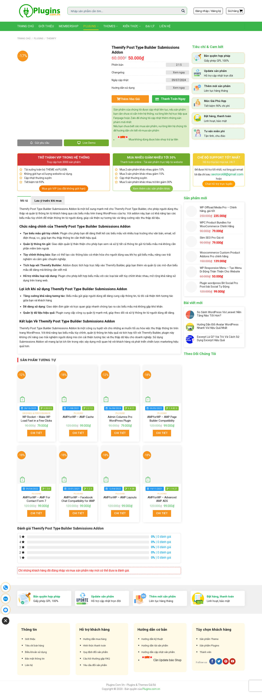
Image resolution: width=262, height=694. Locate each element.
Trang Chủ (25, 26)
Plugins (91, 26)
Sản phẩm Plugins (209, 645)
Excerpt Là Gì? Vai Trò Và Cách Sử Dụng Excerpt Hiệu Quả (218, 338)
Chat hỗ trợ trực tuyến (218, 184)
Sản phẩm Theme (209, 638)
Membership (68, 26)
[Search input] (125, 11)
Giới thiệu (46, 26)
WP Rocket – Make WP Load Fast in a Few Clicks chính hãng (36, 420)
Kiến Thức (132, 26)
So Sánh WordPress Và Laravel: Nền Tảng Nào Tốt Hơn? (219, 313)
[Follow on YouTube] (232, 661)
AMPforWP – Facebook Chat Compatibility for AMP (78, 499)
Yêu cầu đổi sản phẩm (95, 665)
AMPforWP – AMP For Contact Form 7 (36, 499)
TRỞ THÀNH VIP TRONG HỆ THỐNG (64, 157)
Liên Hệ (165, 26)
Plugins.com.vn (151, 688)
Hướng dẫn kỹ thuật (152, 638)
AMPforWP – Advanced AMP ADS (162, 499)
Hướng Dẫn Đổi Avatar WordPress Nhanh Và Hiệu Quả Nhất (218, 326)
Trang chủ (23, 38)
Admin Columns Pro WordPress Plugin (120, 418)
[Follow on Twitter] (219, 661)
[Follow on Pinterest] (226, 661)
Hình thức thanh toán (94, 645)
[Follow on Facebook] (212, 661)
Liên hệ (29, 665)
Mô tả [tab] (24, 200)
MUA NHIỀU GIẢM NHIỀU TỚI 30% (151, 157)
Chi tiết (36, 432)
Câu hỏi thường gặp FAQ (96, 658)
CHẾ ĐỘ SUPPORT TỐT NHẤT (218, 157)
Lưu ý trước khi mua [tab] (48, 200)
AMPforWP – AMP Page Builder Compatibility (162, 418)
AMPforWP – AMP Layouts (120, 497)
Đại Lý (150, 26)
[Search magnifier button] (183, 10)
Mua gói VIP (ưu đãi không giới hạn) (63, 188)
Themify (51, 38)
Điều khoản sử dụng (36, 651)
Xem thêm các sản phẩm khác (151, 188)
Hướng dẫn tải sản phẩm (154, 645)
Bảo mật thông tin (35, 658)
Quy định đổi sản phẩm (95, 651)
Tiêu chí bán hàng (34, 645)
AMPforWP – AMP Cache (78, 417)
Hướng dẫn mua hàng (94, 638)
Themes (110, 26)
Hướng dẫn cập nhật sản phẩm (158, 651)
